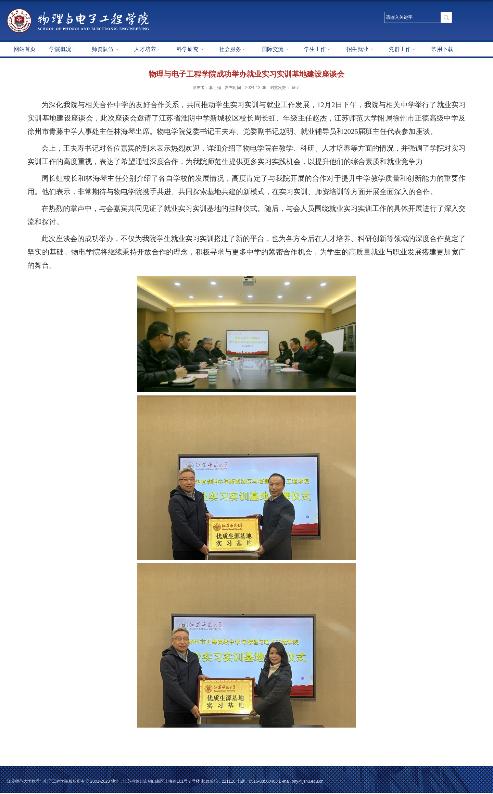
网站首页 (25, 49)
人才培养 (148, 49)
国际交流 (276, 49)
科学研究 (191, 49)
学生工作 (318, 49)
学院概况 (63, 49)
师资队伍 (106, 49)
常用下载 (445, 49)
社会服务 (233, 49)
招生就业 (360, 49)
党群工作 (403, 49)
